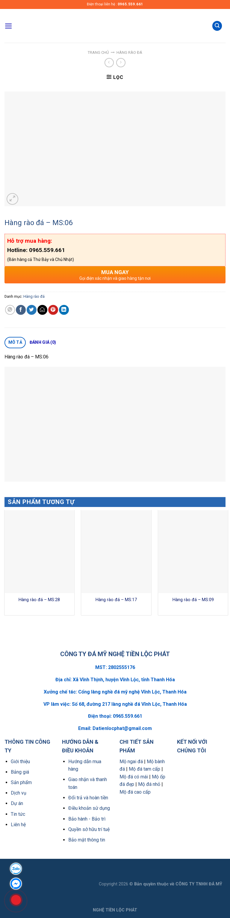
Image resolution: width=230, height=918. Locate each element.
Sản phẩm (21, 782)
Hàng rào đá (129, 52)
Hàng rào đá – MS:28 (39, 599)
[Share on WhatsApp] (10, 310)
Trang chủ (98, 52)
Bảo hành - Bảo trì (86, 819)
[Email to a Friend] (42, 310)
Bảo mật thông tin (86, 840)
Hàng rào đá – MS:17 (116, 599)
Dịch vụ (18, 793)
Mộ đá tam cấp (144, 769)
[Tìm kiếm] (217, 26)
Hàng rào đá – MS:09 (193, 599)
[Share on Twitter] (32, 310)
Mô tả (15, 342)
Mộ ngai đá (131, 761)
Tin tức (18, 814)
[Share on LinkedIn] (64, 310)
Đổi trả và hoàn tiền (88, 798)
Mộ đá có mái (133, 777)
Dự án (17, 803)
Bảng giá (20, 772)
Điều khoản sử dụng (89, 808)
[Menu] (8, 26)
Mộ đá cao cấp (135, 792)
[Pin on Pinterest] (53, 310)
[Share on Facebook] (21, 310)
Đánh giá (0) (43, 342)
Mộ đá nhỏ (149, 784)
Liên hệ (18, 824)
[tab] (15, 342)
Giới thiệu (20, 761)
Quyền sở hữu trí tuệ (89, 829)
